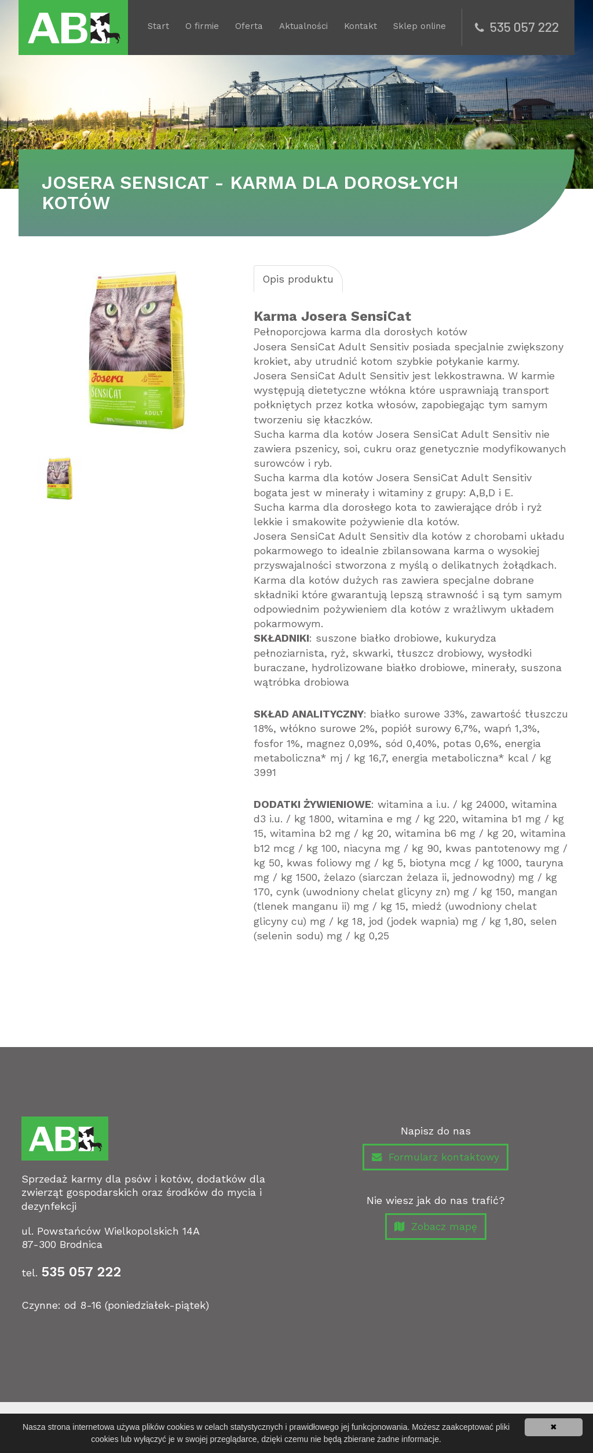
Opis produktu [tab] (299, 279)
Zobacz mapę (436, 1228)
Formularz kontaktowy (435, 1158)
